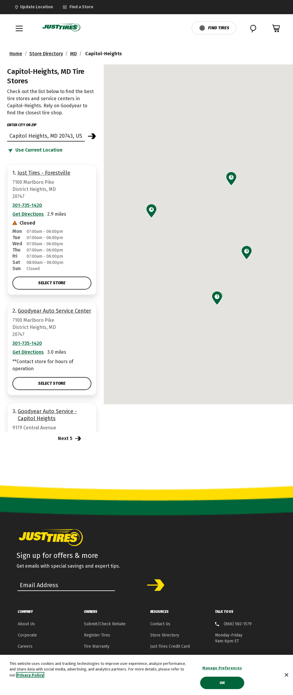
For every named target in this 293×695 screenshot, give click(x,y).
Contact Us (160, 623)
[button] (217, 296)
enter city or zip (21, 125)
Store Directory (46, 53)
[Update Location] (33, 7)
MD (73, 53)
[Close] (286, 674)
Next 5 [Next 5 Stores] (70, 438)
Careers (25, 646)
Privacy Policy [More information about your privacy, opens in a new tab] (30, 675)
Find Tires (214, 28)
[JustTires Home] (61, 27)
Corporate (27, 635)
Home (15, 53)
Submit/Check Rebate (105, 623)
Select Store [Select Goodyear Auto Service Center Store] (51, 383)
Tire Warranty (96, 646)
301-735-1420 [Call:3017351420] (27, 205)
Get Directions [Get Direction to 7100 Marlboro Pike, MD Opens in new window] (28, 214)
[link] (87, 7)
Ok (222, 683)
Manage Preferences (222, 668)
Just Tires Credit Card (170, 646)
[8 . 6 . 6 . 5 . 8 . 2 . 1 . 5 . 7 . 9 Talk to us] (233, 624)
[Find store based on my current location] (34, 150)
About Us (26, 623)
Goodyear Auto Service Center (54, 311)
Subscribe (153, 585)
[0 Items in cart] (276, 28)
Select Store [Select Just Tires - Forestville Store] (51, 282)
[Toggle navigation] (19, 28)
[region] (146, 675)
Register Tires (97, 635)
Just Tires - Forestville (43, 173)
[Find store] (46, 136)
